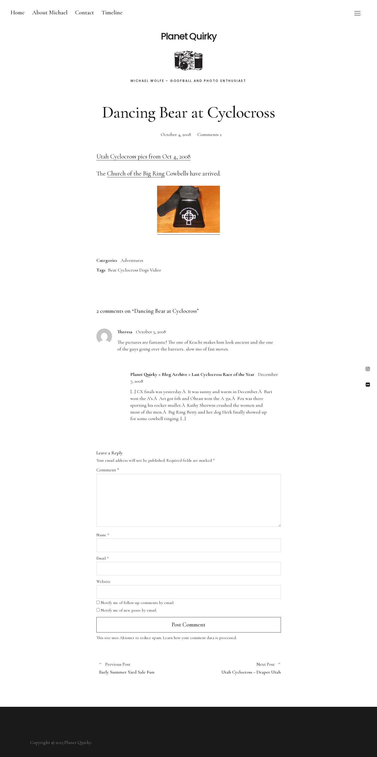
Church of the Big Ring (135, 173)
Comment (107, 470)
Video (155, 270)
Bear (112, 270)
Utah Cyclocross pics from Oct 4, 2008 (143, 156)
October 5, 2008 (151, 332)
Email (102, 558)
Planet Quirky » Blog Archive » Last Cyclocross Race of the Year (192, 374)
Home (17, 12)
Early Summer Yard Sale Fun (141, 668)
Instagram (368, 369)
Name (102, 535)
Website (103, 581)
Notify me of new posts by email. (129, 610)
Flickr (368, 384)
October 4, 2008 (176, 134)
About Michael (50, 12)
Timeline (112, 12)
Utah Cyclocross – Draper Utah (234, 668)
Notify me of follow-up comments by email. (137, 602)
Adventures (132, 260)
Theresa (124, 332)
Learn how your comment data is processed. (200, 637)
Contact (84, 12)
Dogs (144, 270)
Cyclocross (128, 270)
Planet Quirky (189, 36)
